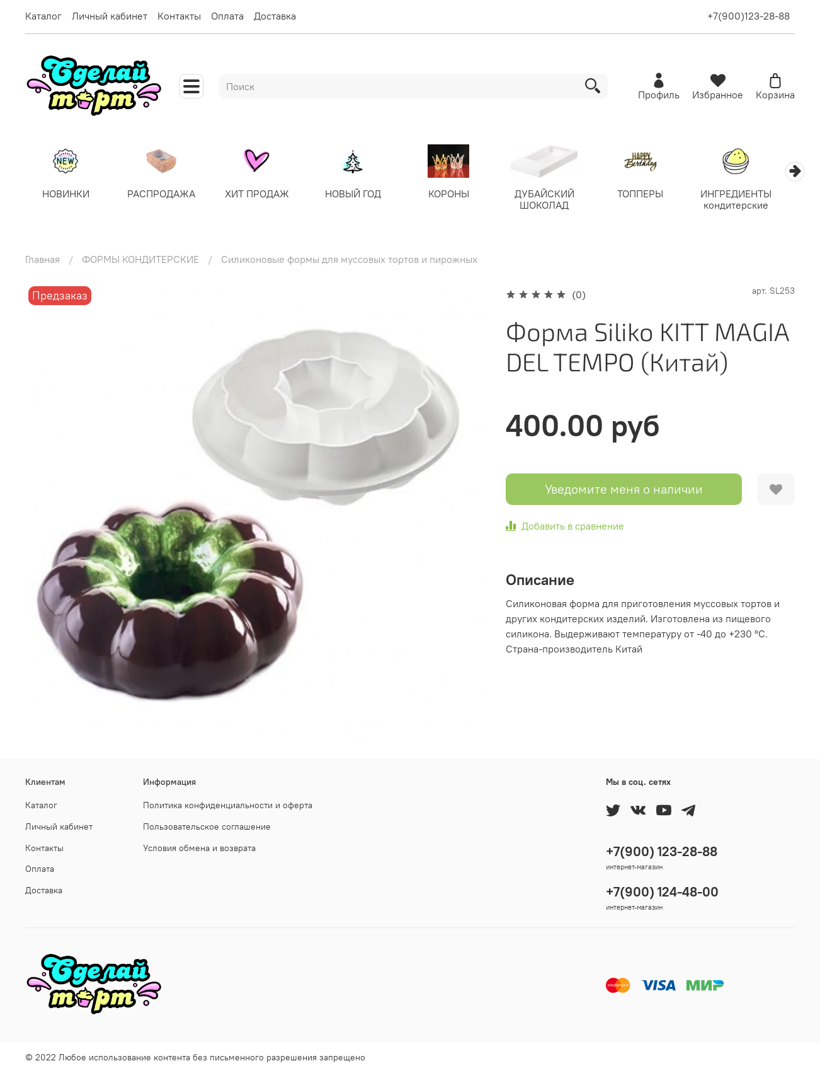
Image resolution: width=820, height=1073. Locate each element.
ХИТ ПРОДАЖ (263, 194)
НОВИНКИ (66, 194)
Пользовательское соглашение (207, 826)
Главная (42, 260)
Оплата (227, 15)
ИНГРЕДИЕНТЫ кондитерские (753, 200)
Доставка (275, 15)
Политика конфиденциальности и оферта (227, 805)
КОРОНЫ (458, 194)
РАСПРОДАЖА (165, 194)
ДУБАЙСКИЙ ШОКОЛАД (557, 200)
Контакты (179, 15)
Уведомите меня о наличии (624, 490)
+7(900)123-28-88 (748, 15)
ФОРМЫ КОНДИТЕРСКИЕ (140, 260)
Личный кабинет (109, 15)
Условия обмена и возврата (199, 848)
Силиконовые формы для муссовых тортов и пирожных (349, 260)
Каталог (43, 15)
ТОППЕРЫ (655, 194)
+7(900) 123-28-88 (661, 851)
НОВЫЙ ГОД (361, 194)
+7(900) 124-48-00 (662, 891)
